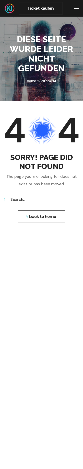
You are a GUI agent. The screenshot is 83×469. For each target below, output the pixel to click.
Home (31, 81)
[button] (41, 8)
